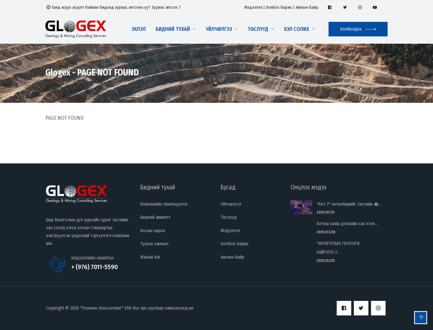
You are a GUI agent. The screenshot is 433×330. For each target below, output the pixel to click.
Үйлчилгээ (219, 29)
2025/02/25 (326, 260)
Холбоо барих (279, 7)
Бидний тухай (173, 29)
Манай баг (150, 257)
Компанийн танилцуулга (163, 204)
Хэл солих (296, 29)
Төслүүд (258, 29)
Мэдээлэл (253, 7)
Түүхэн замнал (154, 243)
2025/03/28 (326, 232)
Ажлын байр (307, 7)
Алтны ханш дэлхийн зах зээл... (347, 223)
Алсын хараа (152, 230)
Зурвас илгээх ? (166, 7)
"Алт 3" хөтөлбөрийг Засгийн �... (349, 204)
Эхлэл (139, 29)
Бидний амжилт (155, 217)
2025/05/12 (326, 212)
